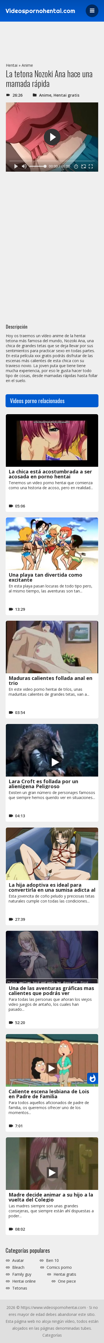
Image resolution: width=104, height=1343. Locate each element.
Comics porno (59, 1267)
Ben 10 (52, 1260)
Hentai (11, 65)
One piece (67, 1281)
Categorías (52, 1335)
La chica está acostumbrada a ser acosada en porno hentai (50, 474)
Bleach (18, 1267)
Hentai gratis (66, 95)
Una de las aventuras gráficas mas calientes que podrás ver (51, 990)
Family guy (21, 1274)
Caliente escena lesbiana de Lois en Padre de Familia (49, 1094)
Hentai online (24, 1281)
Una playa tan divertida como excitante (45, 577)
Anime (27, 65)
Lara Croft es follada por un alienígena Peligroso (43, 784)
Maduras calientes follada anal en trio (50, 680)
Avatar (18, 1260)
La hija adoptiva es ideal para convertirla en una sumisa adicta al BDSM (52, 889)
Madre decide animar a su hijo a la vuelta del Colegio (51, 1197)
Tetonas (19, 1288)
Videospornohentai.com (40, 11)
